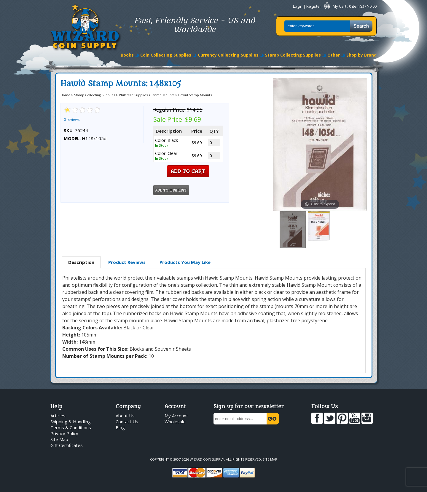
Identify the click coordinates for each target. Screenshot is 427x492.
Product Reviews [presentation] (127, 262)
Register (313, 6)
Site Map (59, 439)
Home (65, 95)
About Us (125, 416)
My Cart (339, 6)
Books (127, 55)
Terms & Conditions (70, 427)
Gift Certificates (66, 445)
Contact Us (127, 421)
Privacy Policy (64, 433)
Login (297, 6)
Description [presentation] (81, 262)
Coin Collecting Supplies (165, 55)
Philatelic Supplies (133, 95)
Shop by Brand (361, 55)
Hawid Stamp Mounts (195, 95)
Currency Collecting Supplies (228, 55)
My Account (176, 416)
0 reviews (71, 119)
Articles (58, 416)
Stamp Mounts (163, 95)
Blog (120, 427)
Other (333, 55)
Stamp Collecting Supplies (293, 55)
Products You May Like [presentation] (185, 262)
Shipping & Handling (70, 421)
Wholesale (175, 421)
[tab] (81, 262)
